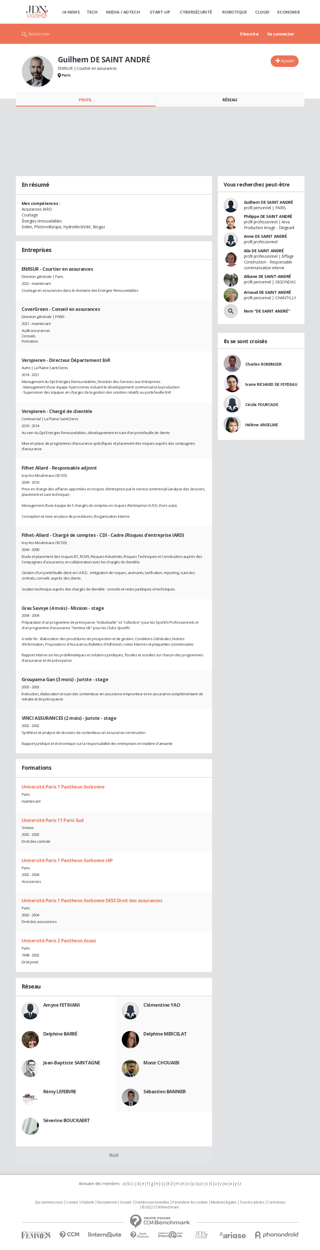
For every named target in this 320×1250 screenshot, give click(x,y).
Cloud (262, 12)
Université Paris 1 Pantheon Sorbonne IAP (67, 860)
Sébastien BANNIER (164, 1091)
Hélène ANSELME (261, 424)
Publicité (87, 1202)
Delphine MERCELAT (165, 1034)
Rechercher (39, 34)
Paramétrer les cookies (189, 1202)
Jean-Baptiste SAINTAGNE (71, 1063)
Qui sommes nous (49, 1202)
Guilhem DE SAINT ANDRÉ (268, 202)
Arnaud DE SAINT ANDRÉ (267, 292)
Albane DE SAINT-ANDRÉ (267, 276)
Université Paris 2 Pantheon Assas (59, 940)
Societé (125, 1202)
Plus (113, 1154)
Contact (72, 1202)
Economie (288, 12)
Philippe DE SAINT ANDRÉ (268, 216)
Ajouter (287, 60)
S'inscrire (249, 34)
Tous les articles (252, 1202)
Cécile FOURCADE (261, 404)
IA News (71, 12)
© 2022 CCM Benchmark (160, 1207)
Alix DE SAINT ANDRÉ (264, 250)
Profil (85, 99)
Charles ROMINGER (263, 364)
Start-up (160, 12)
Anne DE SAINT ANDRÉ (265, 236)
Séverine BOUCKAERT (66, 1120)
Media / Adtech (123, 12)
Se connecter (280, 34)
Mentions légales (223, 1202)
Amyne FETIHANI (61, 1005)
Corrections (276, 1202)
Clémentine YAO (161, 1005)
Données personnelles (151, 1202)
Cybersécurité (196, 12)
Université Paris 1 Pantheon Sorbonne (63, 787)
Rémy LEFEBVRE (59, 1091)
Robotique (234, 12)
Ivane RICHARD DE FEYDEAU (271, 384)
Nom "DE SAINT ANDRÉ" (267, 311)
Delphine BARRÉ (60, 1034)
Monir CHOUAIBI (161, 1063)
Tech (92, 12)
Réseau (229, 99)
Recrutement (107, 1202)
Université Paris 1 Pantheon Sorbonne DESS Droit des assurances (92, 900)
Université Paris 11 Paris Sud (53, 820)
